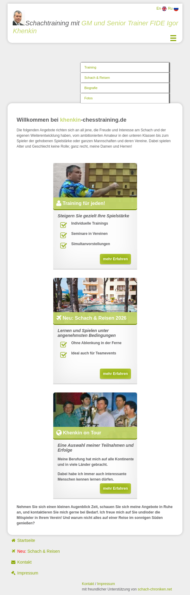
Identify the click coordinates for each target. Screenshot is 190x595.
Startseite (23, 540)
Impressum (24, 573)
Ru (173, 8)
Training (90, 67)
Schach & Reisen (97, 77)
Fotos (88, 98)
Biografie (90, 88)
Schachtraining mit (95, 22)
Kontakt (21, 562)
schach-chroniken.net (155, 589)
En (161, 8)
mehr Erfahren (115, 259)
